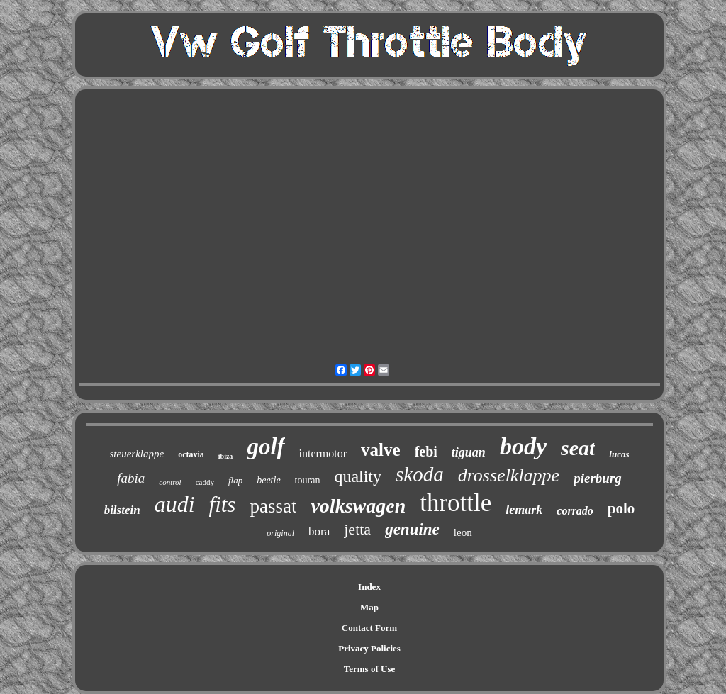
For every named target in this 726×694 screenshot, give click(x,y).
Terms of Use (369, 669)
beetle (268, 480)
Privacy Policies (369, 648)
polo (621, 508)
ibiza (225, 456)
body (523, 446)
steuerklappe (137, 453)
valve (381, 449)
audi (175, 504)
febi (426, 451)
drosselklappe (508, 475)
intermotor (323, 453)
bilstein (122, 510)
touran (307, 480)
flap (235, 480)
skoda (420, 474)
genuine (412, 529)
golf (265, 446)
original (280, 533)
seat (578, 447)
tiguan (469, 452)
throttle (455, 503)
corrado (575, 511)
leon (463, 532)
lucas (619, 454)
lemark (524, 510)
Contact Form (369, 627)
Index (369, 586)
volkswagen (358, 506)
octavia (191, 454)
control (170, 482)
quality (357, 476)
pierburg (598, 478)
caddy (205, 482)
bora (319, 531)
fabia (131, 478)
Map (369, 607)
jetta (357, 529)
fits (222, 504)
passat (273, 506)
